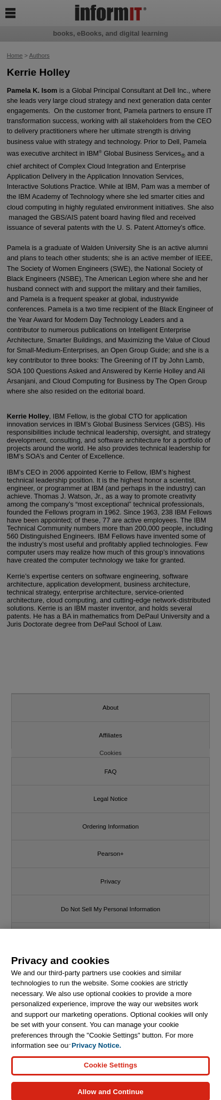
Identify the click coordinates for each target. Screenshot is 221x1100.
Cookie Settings (110, 1071)
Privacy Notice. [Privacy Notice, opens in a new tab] (96, 1051)
